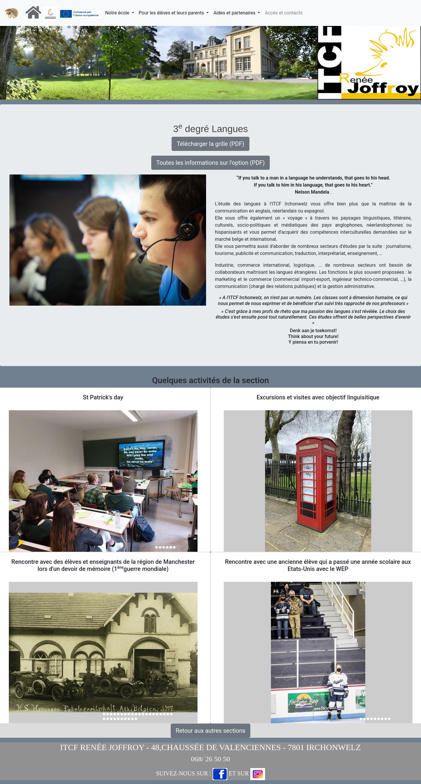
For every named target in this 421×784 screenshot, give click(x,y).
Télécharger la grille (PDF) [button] (210, 143)
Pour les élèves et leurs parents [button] (172, 13)
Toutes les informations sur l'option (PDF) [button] (210, 162)
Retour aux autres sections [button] (211, 730)
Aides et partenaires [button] (234, 13)
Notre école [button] (118, 13)
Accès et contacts (283, 13)
